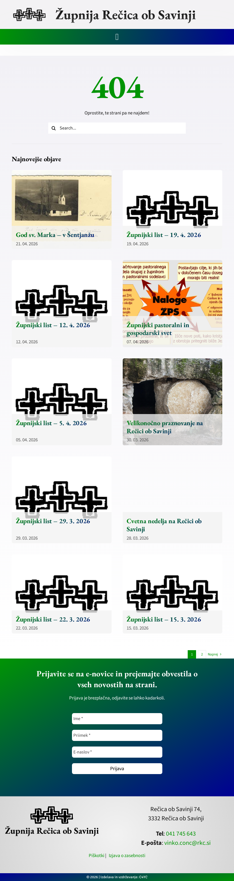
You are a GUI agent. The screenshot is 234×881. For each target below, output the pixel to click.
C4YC (143, 877)
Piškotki (96, 855)
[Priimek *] (117, 735)
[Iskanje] (53, 128)
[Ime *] (117, 718)
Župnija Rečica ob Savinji (126, 14)
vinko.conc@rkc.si (187, 842)
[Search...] (117, 128)
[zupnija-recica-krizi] (29, 9)
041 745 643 (181, 833)
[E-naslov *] (117, 752)
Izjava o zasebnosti (127, 855)
